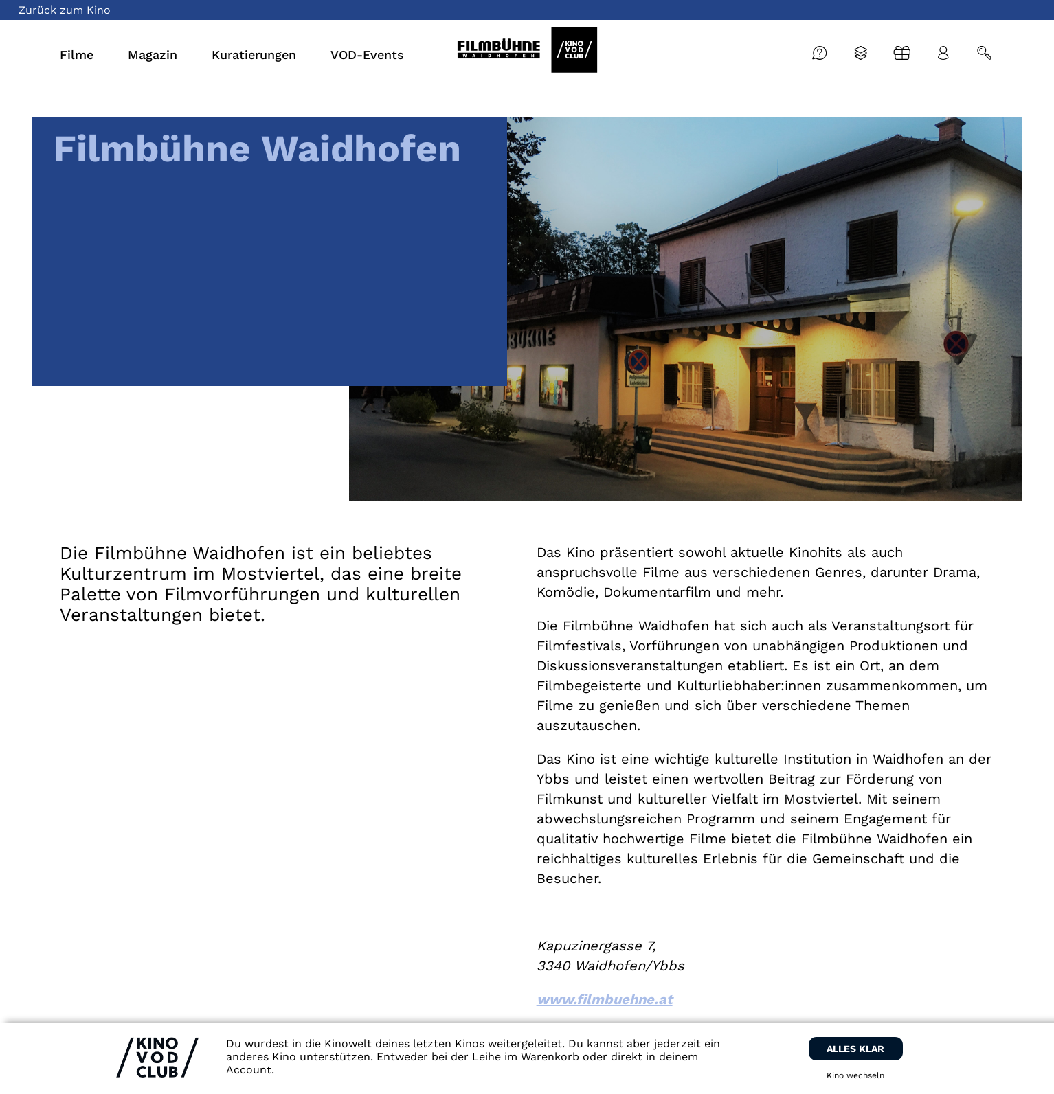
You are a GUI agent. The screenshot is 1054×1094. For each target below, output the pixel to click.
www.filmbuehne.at (605, 999)
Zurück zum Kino (65, 9)
